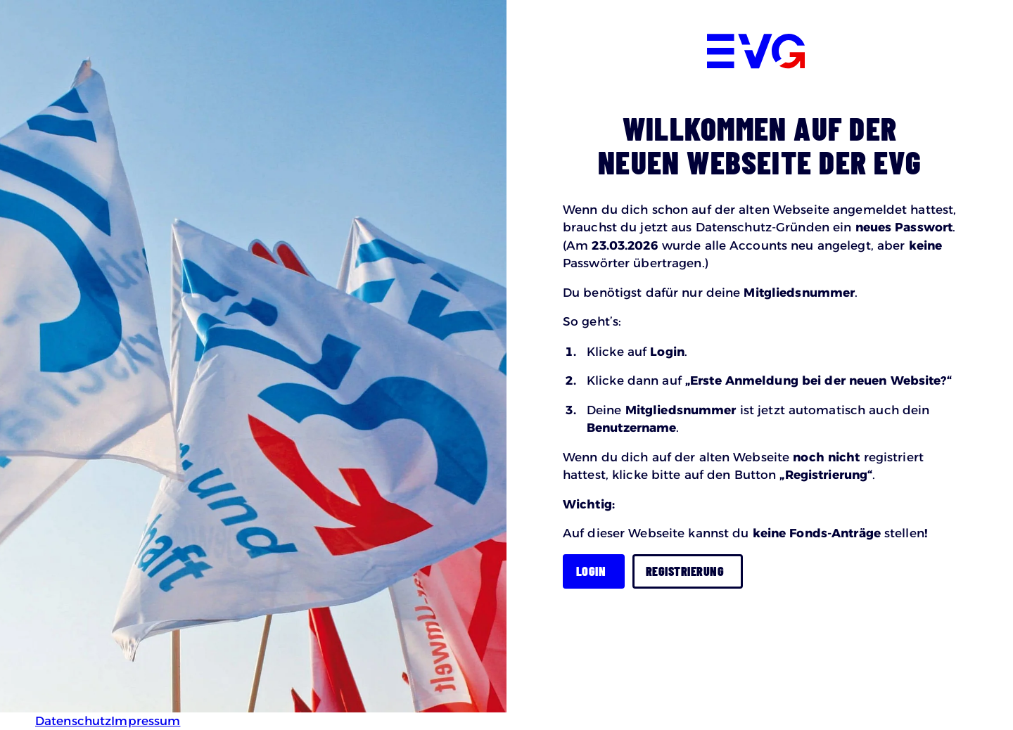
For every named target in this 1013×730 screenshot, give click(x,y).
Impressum (145, 721)
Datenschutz (73, 721)
